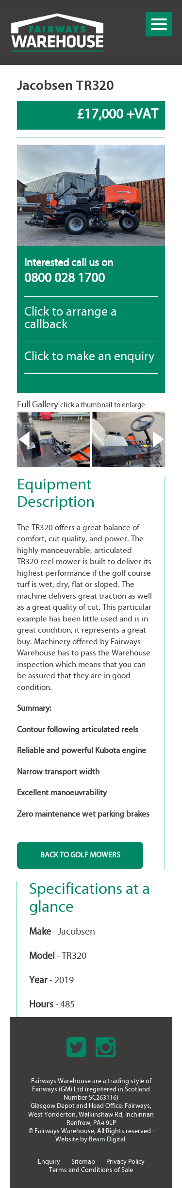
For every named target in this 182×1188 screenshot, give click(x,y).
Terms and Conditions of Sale (91, 1170)
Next (157, 439)
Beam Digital (107, 1139)
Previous (24, 439)
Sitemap (83, 1162)
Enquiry (49, 1162)
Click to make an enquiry (89, 357)
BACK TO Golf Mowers (80, 855)
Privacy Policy (125, 1162)
